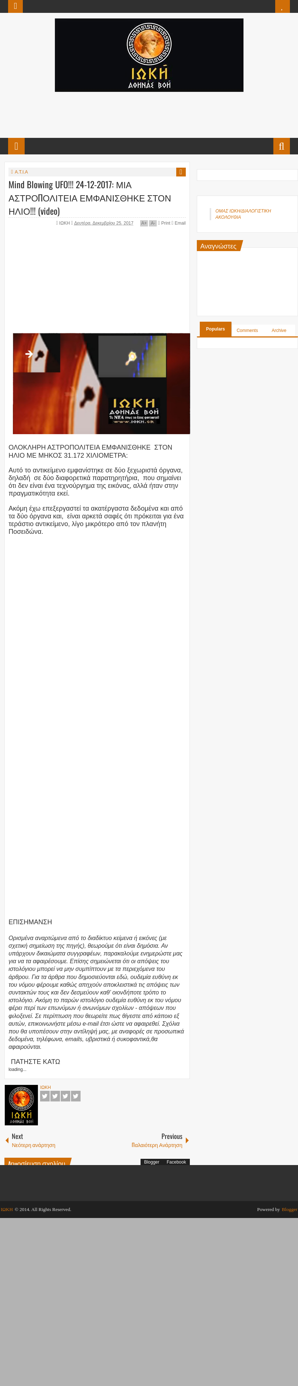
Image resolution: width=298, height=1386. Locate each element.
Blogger (151, 1162)
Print (164, 223)
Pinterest (76, 1096)
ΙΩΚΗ (65, 223)
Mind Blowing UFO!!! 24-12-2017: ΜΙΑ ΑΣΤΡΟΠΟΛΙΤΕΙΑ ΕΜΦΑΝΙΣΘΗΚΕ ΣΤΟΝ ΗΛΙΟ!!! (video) (89, 197)
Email (178, 223)
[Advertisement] (149, 114)
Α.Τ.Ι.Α (21, 172)
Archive (279, 330)
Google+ (65, 1096)
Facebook (45, 1096)
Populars (215, 329)
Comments (247, 330)
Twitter (55, 1096)
